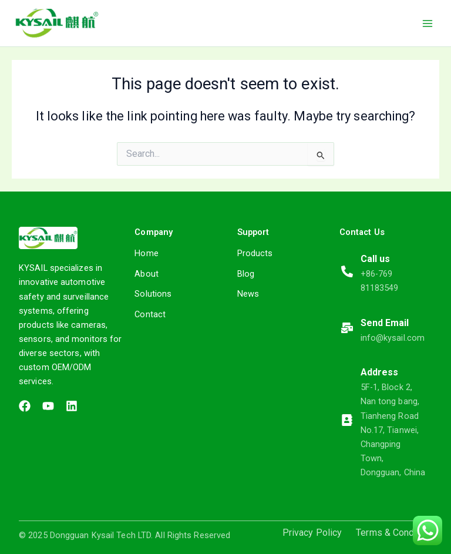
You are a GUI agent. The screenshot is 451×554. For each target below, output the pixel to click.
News (248, 293)
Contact (150, 314)
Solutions (152, 293)
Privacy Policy (312, 533)
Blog (245, 273)
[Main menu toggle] (427, 23)
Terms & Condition (394, 533)
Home (146, 253)
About (146, 273)
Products (255, 253)
